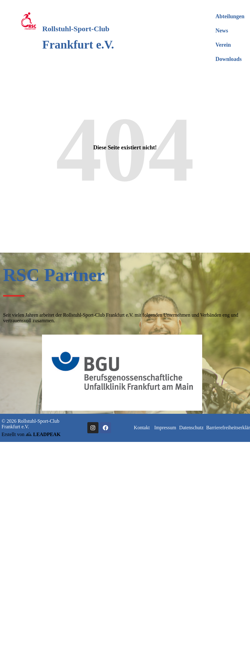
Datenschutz (191, 427)
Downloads (228, 59)
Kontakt (142, 427)
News (221, 31)
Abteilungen (229, 16)
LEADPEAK (43, 434)
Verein (223, 45)
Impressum (165, 427)
